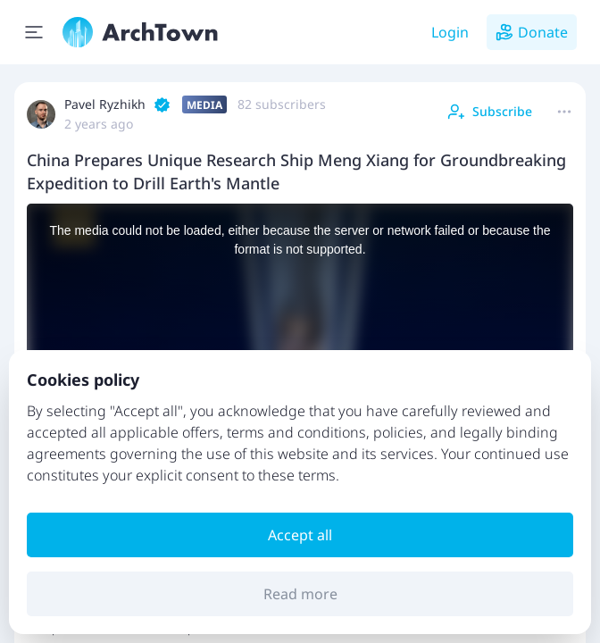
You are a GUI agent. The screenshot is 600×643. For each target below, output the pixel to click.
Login (450, 32)
